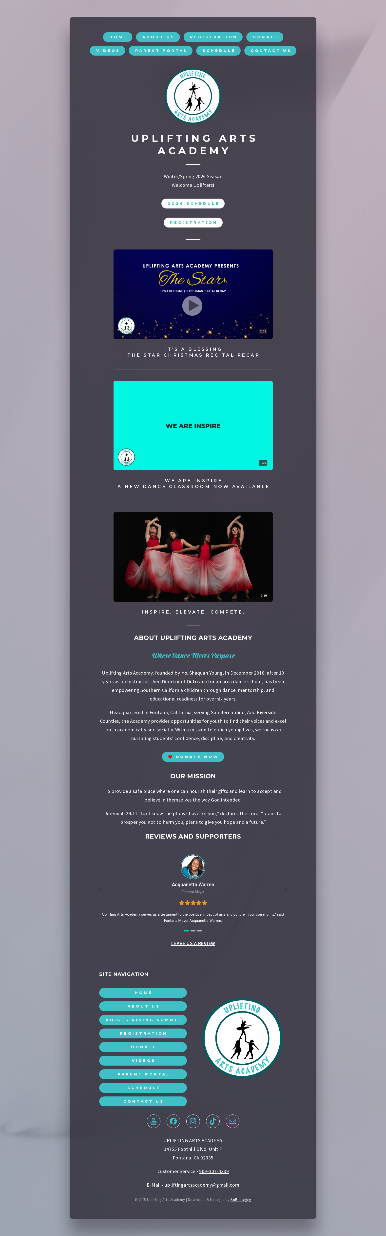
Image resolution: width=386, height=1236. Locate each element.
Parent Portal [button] (161, 51)
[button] (193, 758)
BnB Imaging (240, 1200)
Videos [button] (108, 51)
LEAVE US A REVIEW (193, 944)
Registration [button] (214, 38)
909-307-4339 (214, 1172)
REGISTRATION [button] (194, 223)
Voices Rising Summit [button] (144, 1021)
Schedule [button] (219, 51)
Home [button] (118, 38)
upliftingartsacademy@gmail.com (202, 1186)
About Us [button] (158, 38)
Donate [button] (265, 38)
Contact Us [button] (271, 51)
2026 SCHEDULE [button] (194, 204)
